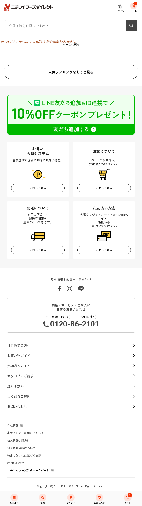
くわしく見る (38, 188)
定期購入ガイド (18, 365)
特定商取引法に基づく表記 (24, 455)
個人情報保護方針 (18, 440)
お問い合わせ (17, 406)
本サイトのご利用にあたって (25, 433)
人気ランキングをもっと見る (71, 72)
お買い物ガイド (18, 355)
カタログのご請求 (20, 376)
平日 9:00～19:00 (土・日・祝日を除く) (71, 322)
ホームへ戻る (71, 44)
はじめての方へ (18, 345)
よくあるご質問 (18, 396)
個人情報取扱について (21, 448)
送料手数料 (15, 386)
